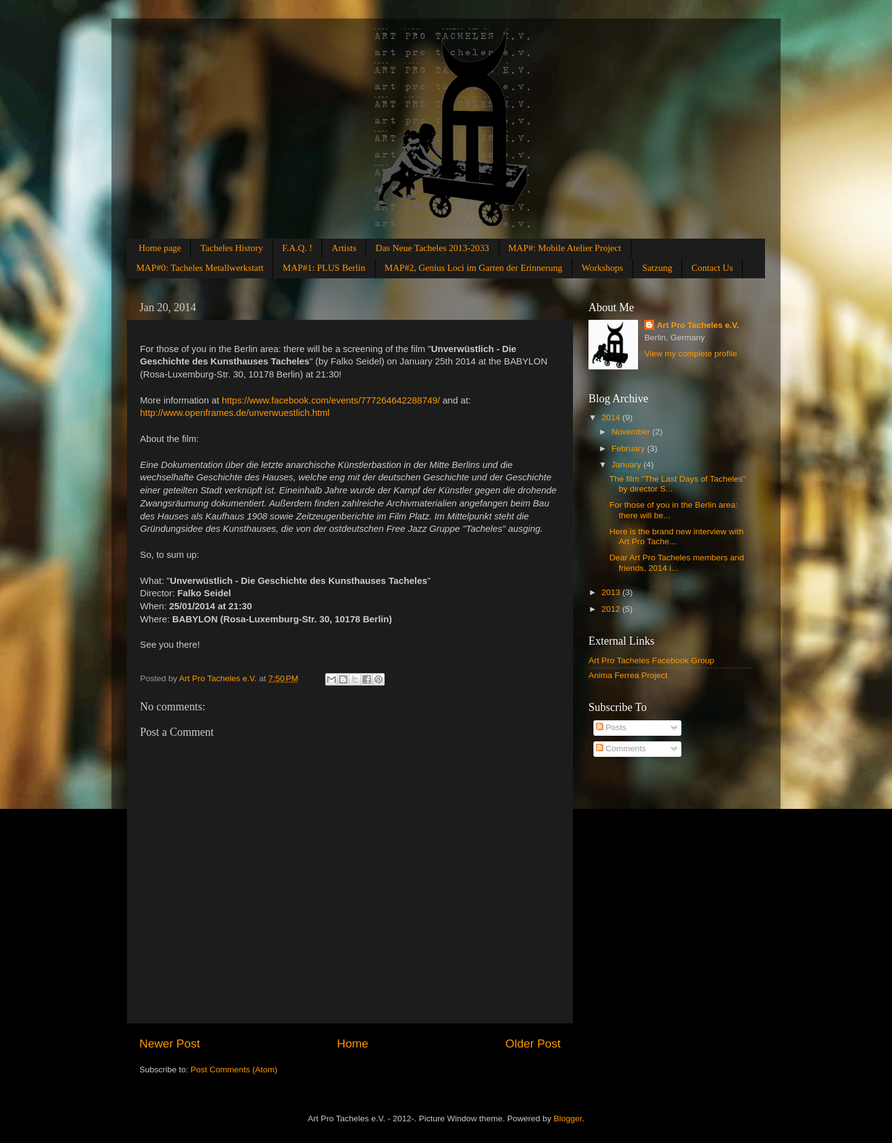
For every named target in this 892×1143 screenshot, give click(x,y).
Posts (611, 727)
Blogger (568, 1118)
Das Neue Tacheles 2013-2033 (432, 248)
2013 (612, 592)
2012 (612, 609)
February (629, 448)
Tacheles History (231, 248)
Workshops (602, 268)
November (631, 431)
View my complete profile (690, 353)
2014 (612, 417)
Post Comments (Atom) (234, 1069)
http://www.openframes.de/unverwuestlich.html (236, 413)
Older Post (533, 1043)
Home (352, 1043)
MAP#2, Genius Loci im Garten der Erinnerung (473, 268)
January (627, 464)
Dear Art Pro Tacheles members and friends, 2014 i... (677, 562)
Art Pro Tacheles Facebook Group (651, 660)
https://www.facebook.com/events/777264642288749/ (331, 400)
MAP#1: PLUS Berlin (323, 268)
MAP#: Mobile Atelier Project (565, 248)
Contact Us (712, 268)
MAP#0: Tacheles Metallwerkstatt (199, 268)
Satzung (657, 268)
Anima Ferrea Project (628, 675)
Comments (621, 748)
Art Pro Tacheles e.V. (698, 325)
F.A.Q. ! (297, 248)
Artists (343, 248)
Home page (160, 248)
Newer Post (169, 1043)
